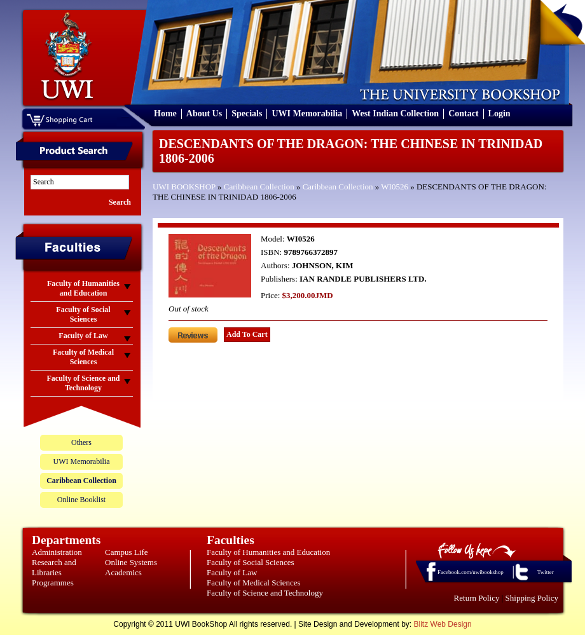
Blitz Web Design (443, 624)
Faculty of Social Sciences (250, 562)
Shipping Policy (532, 598)
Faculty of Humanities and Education (268, 552)
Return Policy (477, 598)
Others (81, 442)
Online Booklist (81, 499)
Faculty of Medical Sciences (254, 582)
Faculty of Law (232, 572)
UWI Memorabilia (307, 113)
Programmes (53, 582)
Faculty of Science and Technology (265, 592)
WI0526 (394, 186)
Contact (463, 113)
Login (499, 113)
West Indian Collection (395, 113)
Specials (246, 113)
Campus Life (126, 552)
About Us (204, 113)
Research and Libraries (54, 567)
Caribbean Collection (259, 186)
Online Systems (131, 562)
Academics (123, 572)
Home (165, 113)
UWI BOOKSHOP (184, 186)
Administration (57, 552)
